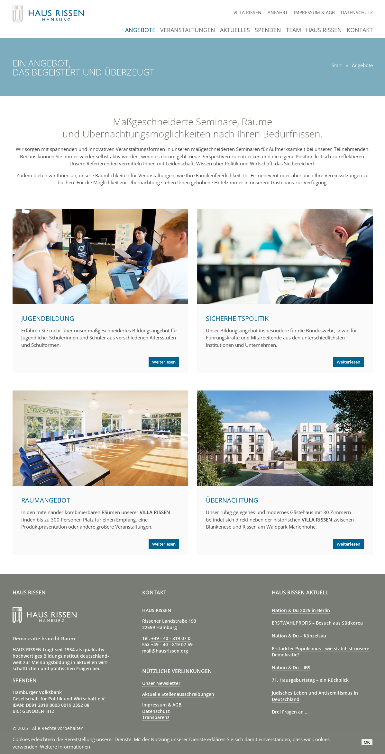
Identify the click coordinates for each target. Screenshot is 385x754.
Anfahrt (278, 12)
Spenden (268, 30)
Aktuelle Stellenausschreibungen (178, 694)
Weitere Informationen (65, 746)
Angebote (140, 30)
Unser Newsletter (161, 683)
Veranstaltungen (187, 30)
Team (293, 30)
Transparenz (156, 717)
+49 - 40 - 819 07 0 (170, 638)
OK (367, 742)
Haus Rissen (324, 30)
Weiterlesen (164, 362)
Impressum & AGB (314, 12)
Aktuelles (235, 30)
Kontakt (360, 30)
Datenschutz (357, 12)
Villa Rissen (247, 12)
